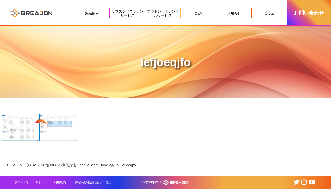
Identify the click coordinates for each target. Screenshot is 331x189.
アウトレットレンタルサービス (163, 13)
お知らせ (234, 13)
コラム (269, 13)
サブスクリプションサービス (127, 13)
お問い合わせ (309, 13)
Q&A (198, 13)
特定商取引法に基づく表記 (93, 182)
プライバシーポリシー (30, 182)
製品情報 (92, 13)
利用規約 (60, 182)
